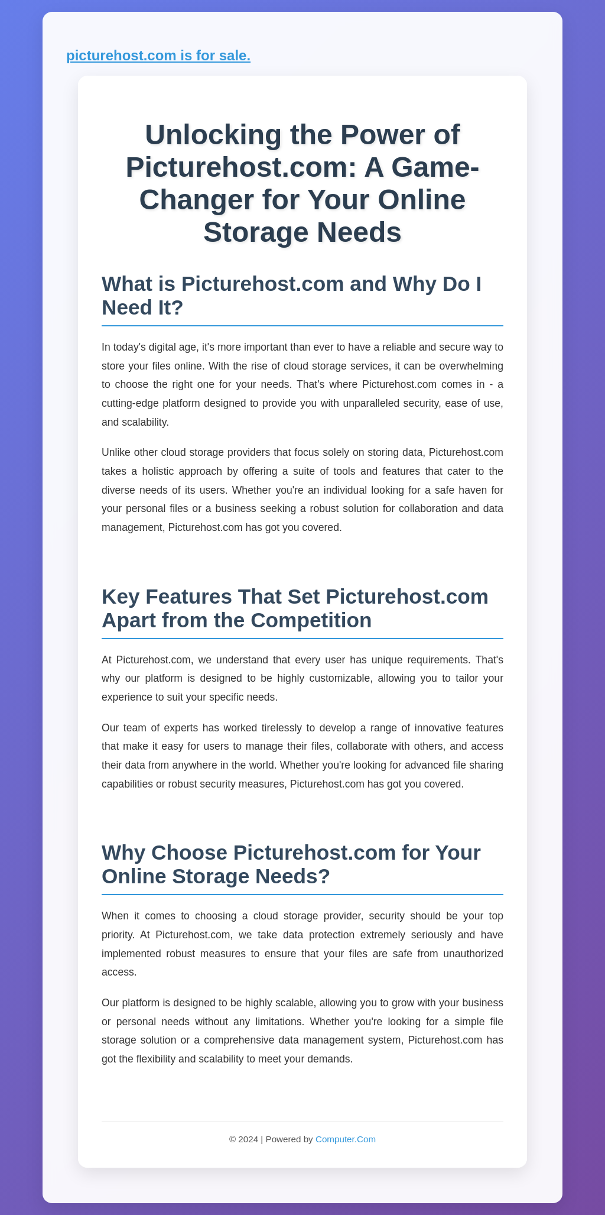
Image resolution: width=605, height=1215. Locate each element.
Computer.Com (345, 1139)
